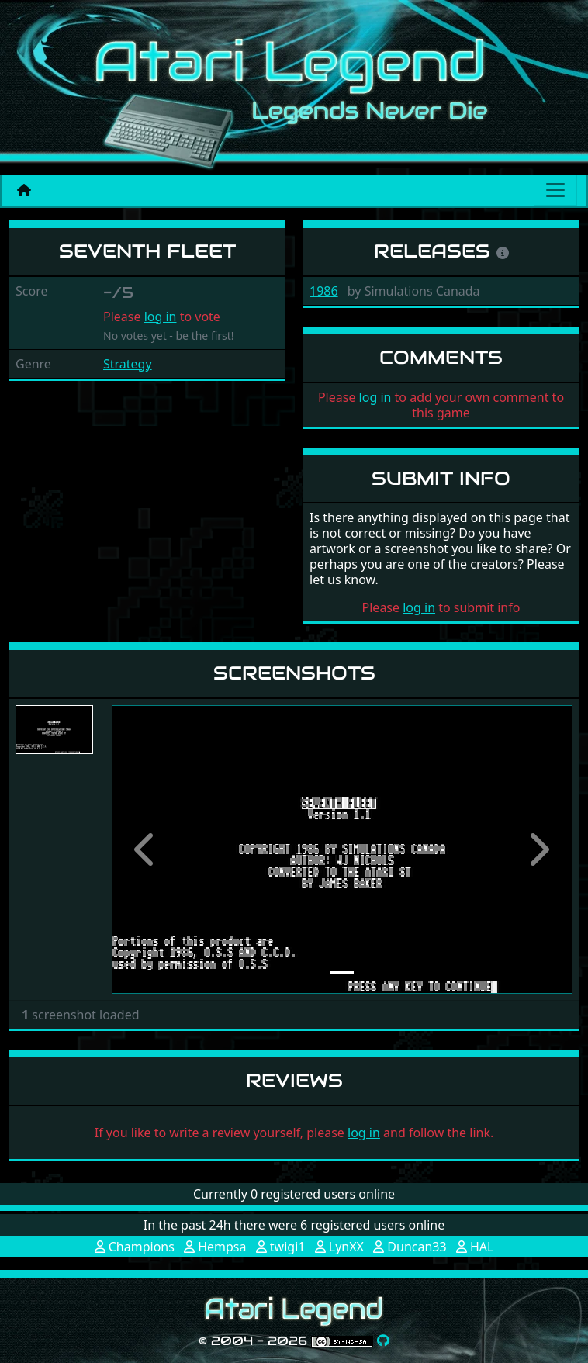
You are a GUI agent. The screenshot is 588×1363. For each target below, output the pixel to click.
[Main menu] (555, 190)
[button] (146, 849)
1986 (324, 290)
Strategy (127, 363)
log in (160, 316)
